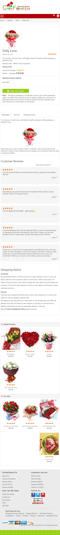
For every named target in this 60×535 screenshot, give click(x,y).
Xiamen (33, 516)
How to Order (36, 479)
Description (6, 115)
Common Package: (13, 70)
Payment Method (37, 484)
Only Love (25, 20)
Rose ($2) (5, 82)
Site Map (5, 506)
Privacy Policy (7, 482)
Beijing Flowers (31, 513)
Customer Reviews (8, 479)
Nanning (41, 516)
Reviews (17, 115)
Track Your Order (8, 494)
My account (6, 500)
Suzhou (25, 516)
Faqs (3, 503)
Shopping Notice (29, 115)
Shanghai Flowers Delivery (14, 513)
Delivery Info (35, 476)
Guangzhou (9, 516)
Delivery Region (36, 482)
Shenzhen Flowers (46, 513)
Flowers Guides (7, 487)
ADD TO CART (15, 91)
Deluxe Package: (13, 73)
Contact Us (6, 497)
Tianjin (18, 516)
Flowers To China (37, 487)
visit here (33, 309)
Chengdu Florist (51, 516)
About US (5, 476)
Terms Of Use (7, 484)
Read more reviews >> (44, 165)
